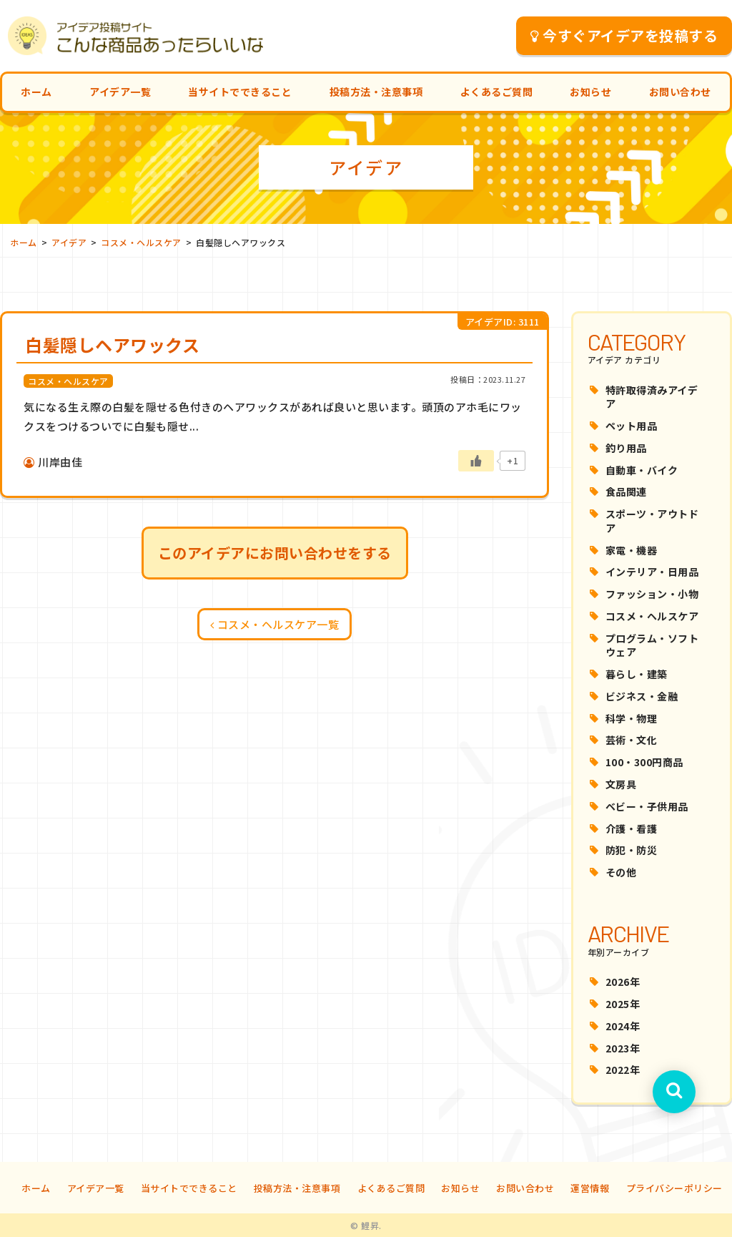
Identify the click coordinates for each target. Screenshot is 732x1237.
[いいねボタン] (476, 460)
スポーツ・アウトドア (652, 521)
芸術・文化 (631, 740)
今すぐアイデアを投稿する (624, 35)
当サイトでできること (240, 91)
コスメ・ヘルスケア (652, 616)
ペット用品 (631, 426)
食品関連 (626, 491)
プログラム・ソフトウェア (652, 645)
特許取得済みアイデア (651, 397)
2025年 (622, 1004)
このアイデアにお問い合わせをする (275, 552)
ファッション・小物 (652, 594)
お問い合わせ (680, 91)
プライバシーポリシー (674, 1188)
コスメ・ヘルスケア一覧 (275, 624)
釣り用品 (626, 448)
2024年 (622, 1026)
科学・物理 (631, 718)
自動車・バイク (641, 470)
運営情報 (589, 1188)
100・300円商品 (644, 762)
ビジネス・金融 (641, 696)
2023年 (622, 1048)
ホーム (36, 91)
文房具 (621, 784)
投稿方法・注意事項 (376, 91)
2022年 (622, 1069)
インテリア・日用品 (652, 571)
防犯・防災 (631, 850)
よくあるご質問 (496, 91)
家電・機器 (631, 550)
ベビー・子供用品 (646, 806)
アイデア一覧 (120, 91)
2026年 (622, 981)
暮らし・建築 (636, 674)
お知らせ (590, 91)
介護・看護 (631, 828)
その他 (621, 872)
